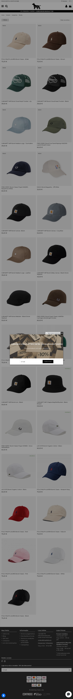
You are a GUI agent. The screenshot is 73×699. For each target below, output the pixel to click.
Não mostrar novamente (54, 333)
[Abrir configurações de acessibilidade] (4, 695)
